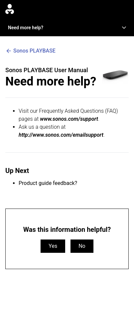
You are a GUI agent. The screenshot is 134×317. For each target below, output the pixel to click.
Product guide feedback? (48, 183)
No (81, 246)
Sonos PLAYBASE (30, 51)
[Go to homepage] (9, 9)
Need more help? (67, 27)
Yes (53, 246)
